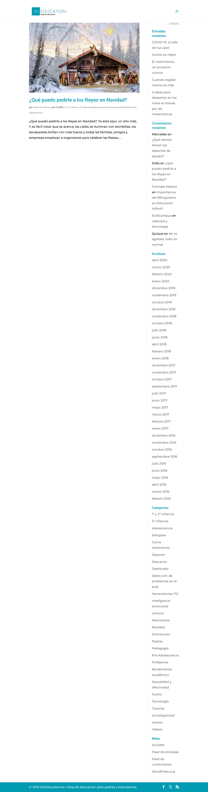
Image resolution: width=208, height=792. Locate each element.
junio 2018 (159, 337)
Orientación (161, 634)
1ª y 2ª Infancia (71, 107)
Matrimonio (161, 620)
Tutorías (158, 708)
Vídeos (157, 729)
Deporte (158, 555)
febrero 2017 (161, 421)
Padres (128, 107)
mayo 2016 (160, 478)
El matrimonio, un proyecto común (163, 67)
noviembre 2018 (164, 316)
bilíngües (159, 535)
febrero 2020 (162, 274)
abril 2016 (159, 484)
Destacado (160, 569)
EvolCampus (161, 216)
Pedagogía (160, 648)
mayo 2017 (160, 407)
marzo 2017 (160, 414)
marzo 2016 (160, 492)
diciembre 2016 (163, 435)
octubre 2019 (162, 302)
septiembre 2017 (164, 386)
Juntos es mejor (164, 55)
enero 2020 (160, 281)
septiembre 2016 (164, 456)
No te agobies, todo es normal (164, 239)
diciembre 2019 (163, 288)
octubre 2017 (162, 379)
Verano (157, 722)
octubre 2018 (162, 323)
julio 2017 (159, 393)
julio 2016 (159, 463)
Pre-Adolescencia (165, 655)
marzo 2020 (161, 267)
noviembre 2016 (164, 442)
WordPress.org (163, 771)
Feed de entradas (165, 752)
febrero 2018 (161, 351)
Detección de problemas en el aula (164, 581)
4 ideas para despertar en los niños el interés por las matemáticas (164, 103)
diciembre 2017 (163, 365)
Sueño (157, 694)
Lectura (158, 613)
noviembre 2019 (164, 295)
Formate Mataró (164, 187)
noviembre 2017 (164, 372)
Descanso (110, 107)
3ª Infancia (84, 107)
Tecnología (160, 701)
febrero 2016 (161, 498)
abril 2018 (159, 344)
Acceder (158, 745)
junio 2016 (159, 470)
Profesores (160, 662)
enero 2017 (160, 428)
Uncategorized (163, 715)
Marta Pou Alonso (42, 107)
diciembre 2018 (163, 309)
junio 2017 (159, 400)
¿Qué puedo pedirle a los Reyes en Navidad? (78, 100)
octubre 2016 (162, 449)
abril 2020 (159, 260)
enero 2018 (160, 358)
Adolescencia (97, 107)
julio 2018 (159, 330)
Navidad (120, 107)
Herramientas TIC (165, 594)
